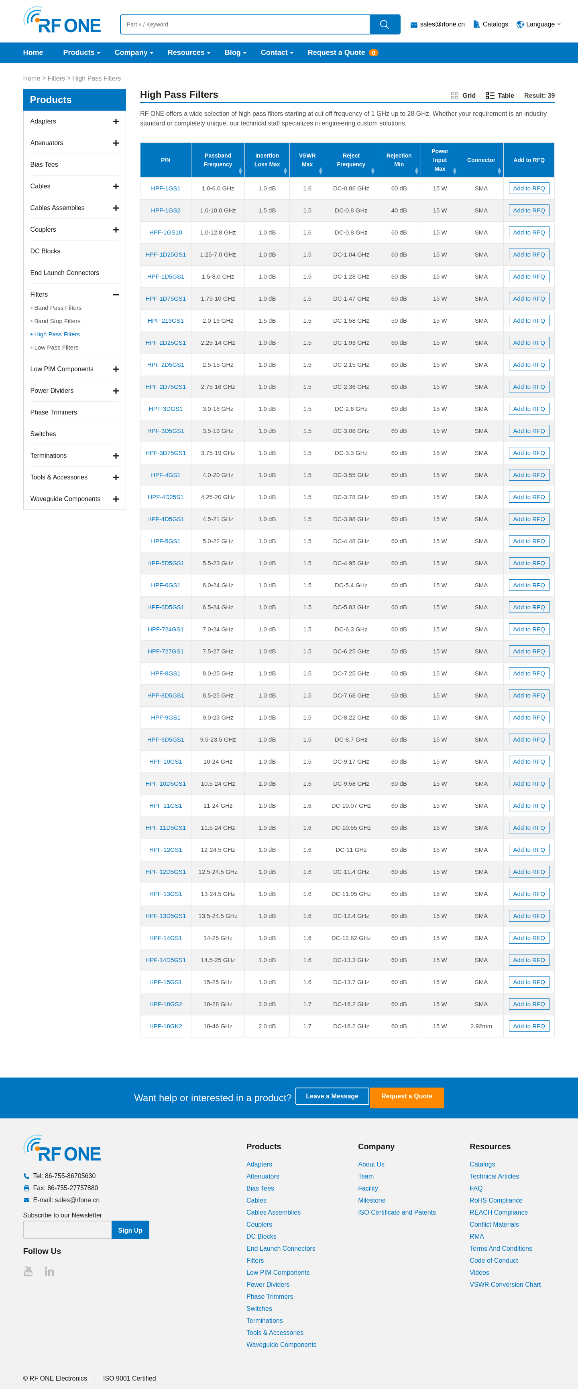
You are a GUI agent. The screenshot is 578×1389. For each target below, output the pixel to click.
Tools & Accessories (59, 477)
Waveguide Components (66, 498)
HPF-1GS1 (165, 188)
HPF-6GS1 (165, 585)
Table (506, 95)
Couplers (43, 229)
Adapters (43, 121)
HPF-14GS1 (165, 937)
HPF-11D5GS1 (166, 827)
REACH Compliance (499, 1211)
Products (79, 53)
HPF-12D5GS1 (166, 871)
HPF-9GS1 (165, 717)
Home (33, 53)
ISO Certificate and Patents (397, 1211)
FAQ (476, 1187)
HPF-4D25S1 (165, 496)
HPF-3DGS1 (166, 408)
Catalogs (495, 24)
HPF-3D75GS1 (166, 452)
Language (540, 24)
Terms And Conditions (501, 1247)
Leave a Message (339, 1097)
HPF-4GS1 (165, 474)
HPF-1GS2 (165, 210)
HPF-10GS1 (165, 761)
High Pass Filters (96, 78)
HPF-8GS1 (165, 673)
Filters (56, 78)
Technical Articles (494, 1175)
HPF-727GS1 (166, 651)
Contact (274, 53)
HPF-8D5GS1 (166, 695)
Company (131, 53)
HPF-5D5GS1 (166, 563)
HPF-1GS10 (165, 232)
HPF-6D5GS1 (166, 607)
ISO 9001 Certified (129, 1377)
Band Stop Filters (58, 320)
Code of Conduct (494, 1259)
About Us (371, 1163)
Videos (479, 1271)
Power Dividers (52, 390)
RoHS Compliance (496, 1199)
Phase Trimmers (54, 412)
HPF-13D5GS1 (166, 915)
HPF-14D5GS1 (166, 959)
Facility (368, 1187)
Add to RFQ (529, 188)
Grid (469, 95)
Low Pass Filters (57, 347)
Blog (233, 53)
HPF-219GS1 (166, 320)
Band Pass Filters (58, 307)
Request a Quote (336, 53)
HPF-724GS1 (166, 629)
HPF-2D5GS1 (166, 364)
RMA (477, 1235)
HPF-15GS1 (165, 982)
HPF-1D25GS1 (166, 254)
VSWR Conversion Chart (505, 1283)
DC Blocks (46, 251)
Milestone (371, 1199)
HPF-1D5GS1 (166, 276)
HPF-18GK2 (165, 1026)
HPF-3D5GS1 (166, 430)
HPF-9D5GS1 (166, 739)
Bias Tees (44, 164)
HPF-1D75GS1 (166, 298)
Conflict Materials (494, 1223)
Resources (186, 53)
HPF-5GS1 (165, 541)
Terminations (49, 455)
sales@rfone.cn (442, 24)
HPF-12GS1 (165, 849)
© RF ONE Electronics (55, 1377)
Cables (41, 186)
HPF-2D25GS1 (166, 342)
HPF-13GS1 (165, 893)
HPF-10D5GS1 (166, 783)
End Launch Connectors (65, 272)
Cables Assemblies (58, 207)
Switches (43, 434)
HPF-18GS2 (165, 1004)
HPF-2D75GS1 (166, 386)
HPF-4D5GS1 (166, 519)
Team (366, 1175)
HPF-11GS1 (165, 805)
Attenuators (47, 143)
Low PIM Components (62, 369)
